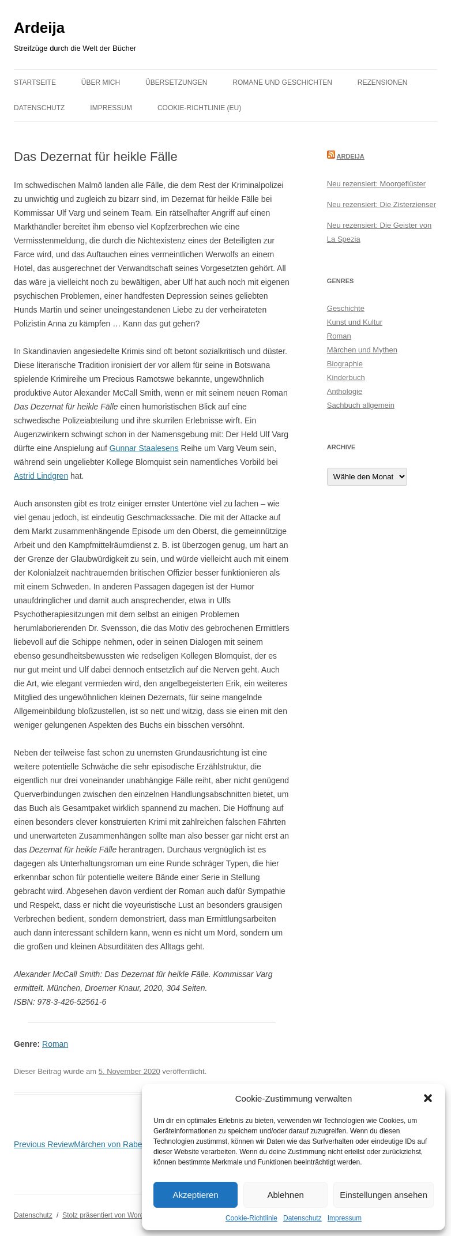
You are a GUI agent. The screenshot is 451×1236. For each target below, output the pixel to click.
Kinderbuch (346, 377)
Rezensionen (383, 82)
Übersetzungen (176, 82)
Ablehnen (285, 1195)
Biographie (345, 363)
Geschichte (345, 308)
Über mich (100, 82)
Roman (55, 1044)
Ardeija (39, 27)
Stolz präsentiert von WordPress (111, 1215)
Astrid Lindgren (41, 475)
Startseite (35, 82)
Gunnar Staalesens (144, 448)
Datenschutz (302, 1218)
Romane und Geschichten (282, 82)
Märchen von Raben (80, 1144)
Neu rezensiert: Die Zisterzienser (381, 204)
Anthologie (344, 391)
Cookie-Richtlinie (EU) (199, 108)
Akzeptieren (195, 1195)
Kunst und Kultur (354, 322)
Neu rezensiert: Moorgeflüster (376, 183)
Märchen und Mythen (362, 349)
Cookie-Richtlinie (251, 1218)
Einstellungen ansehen (383, 1195)
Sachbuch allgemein (360, 405)
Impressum (345, 1218)
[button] (428, 1098)
